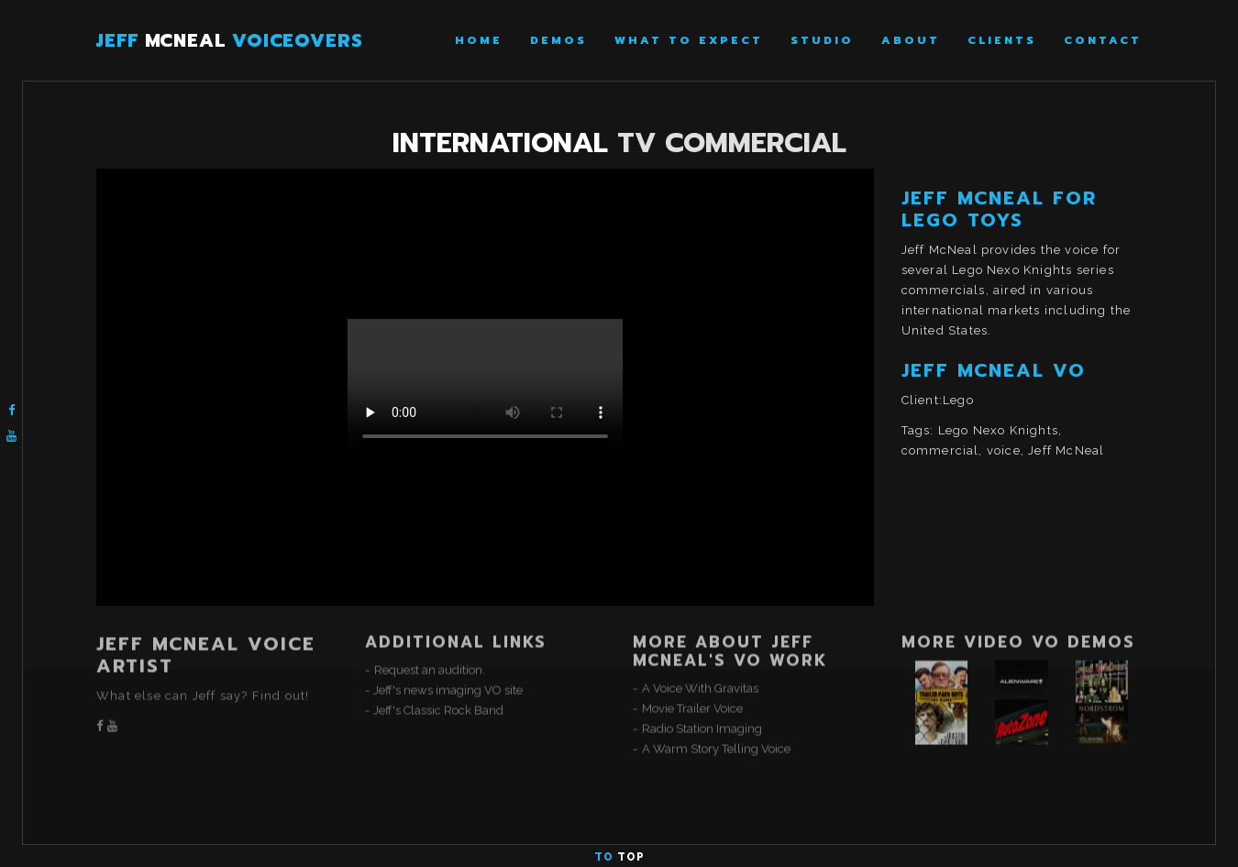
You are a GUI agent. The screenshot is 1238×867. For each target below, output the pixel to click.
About (910, 40)
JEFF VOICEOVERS (229, 40)
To (619, 857)
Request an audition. (429, 621)
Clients (1001, 40)
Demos (558, 40)
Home (479, 40)
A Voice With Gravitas (700, 639)
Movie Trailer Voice (692, 659)
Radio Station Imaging (702, 679)
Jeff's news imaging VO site (448, 641)
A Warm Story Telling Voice (716, 700)
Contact (1103, 40)
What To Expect (688, 40)
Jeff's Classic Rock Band (438, 661)
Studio (822, 40)
